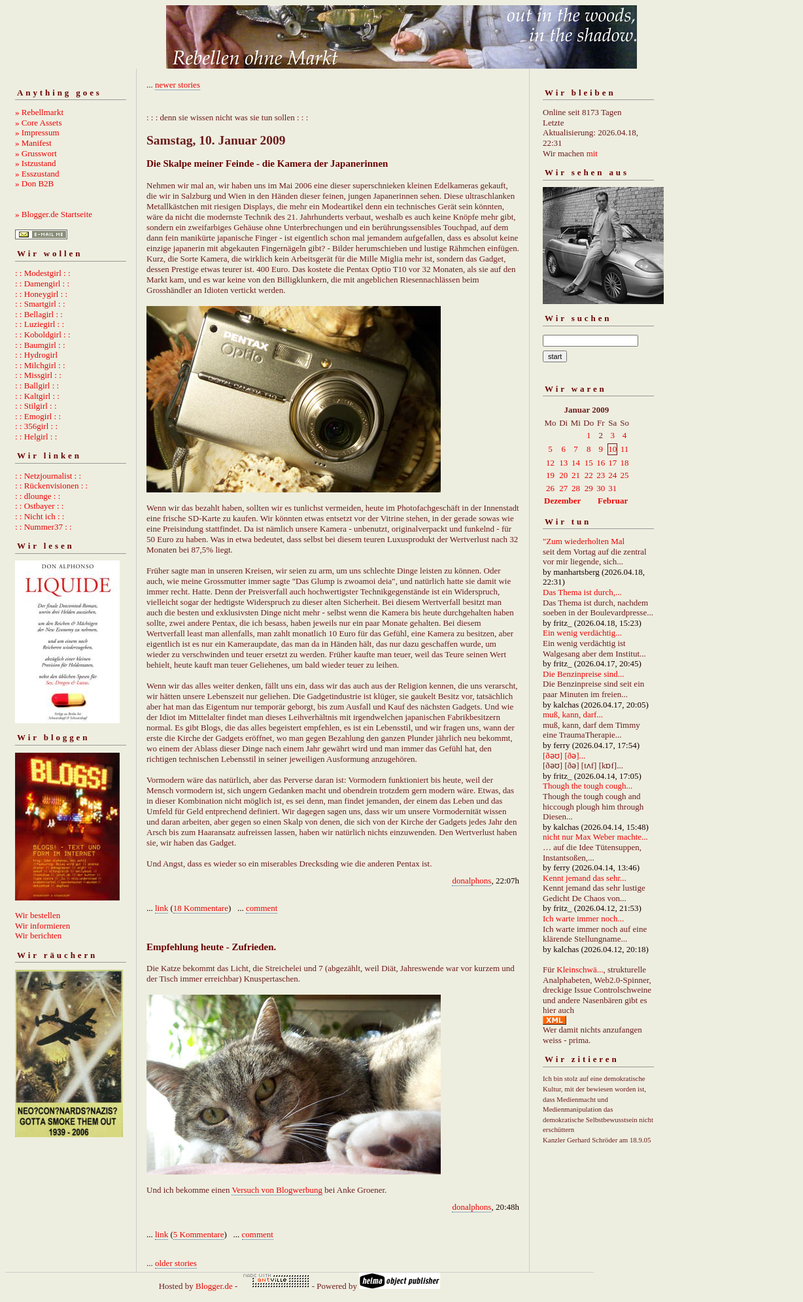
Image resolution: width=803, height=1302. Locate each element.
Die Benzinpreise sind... (583, 674)
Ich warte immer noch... (583, 918)
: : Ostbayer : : (39, 506)
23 (600, 475)
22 (589, 475)
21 (576, 475)
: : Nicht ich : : (39, 516)
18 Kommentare (200, 908)
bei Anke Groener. (354, 1190)
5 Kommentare (198, 1234)
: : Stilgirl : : (36, 406)
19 (550, 475)
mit (592, 153)
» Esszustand (37, 174)
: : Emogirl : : (38, 416)
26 (550, 488)
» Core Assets (38, 123)
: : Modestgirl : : (43, 273)
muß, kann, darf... (573, 714)
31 (612, 488)
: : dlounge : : (37, 496)
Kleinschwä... (579, 969)
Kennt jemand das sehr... (584, 878)
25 (625, 475)
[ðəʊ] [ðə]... (564, 756)
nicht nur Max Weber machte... (595, 837)
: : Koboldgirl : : (43, 334)
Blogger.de (214, 1286)
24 (612, 475)
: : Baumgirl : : (40, 345)
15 (589, 463)
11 (625, 449)
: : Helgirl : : (36, 436)
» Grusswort (36, 153)
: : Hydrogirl (36, 355)
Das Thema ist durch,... (582, 592)
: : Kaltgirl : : (37, 396)
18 (625, 463)
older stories (176, 1263)
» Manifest (33, 143)
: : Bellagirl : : (39, 314)
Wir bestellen (37, 915)
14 (576, 463)
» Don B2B (34, 183)
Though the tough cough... (587, 786)
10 (612, 449)
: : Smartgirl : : (40, 304)
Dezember (562, 500)
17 (612, 463)
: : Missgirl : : (38, 375)
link (161, 908)
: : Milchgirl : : (40, 365)
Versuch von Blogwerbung (276, 1190)
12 (550, 463)
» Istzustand (35, 163)
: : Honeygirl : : (41, 294)
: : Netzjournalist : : (48, 476)
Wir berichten (38, 935)
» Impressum (37, 132)
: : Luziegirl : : (39, 324)
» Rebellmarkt (39, 112)
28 (576, 488)
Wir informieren (42, 926)
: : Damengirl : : (42, 283)
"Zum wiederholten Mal (583, 541)
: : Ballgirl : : (37, 385)
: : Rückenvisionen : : (51, 485)
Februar (613, 500)
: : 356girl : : (36, 426)
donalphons (471, 880)
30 (600, 488)
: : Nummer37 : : (43, 527)
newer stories (177, 85)
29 (589, 488)
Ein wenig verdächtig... (582, 633)
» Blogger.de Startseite (53, 214)
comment (261, 908)
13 (563, 463)
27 (563, 488)
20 (563, 475)
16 (600, 463)
